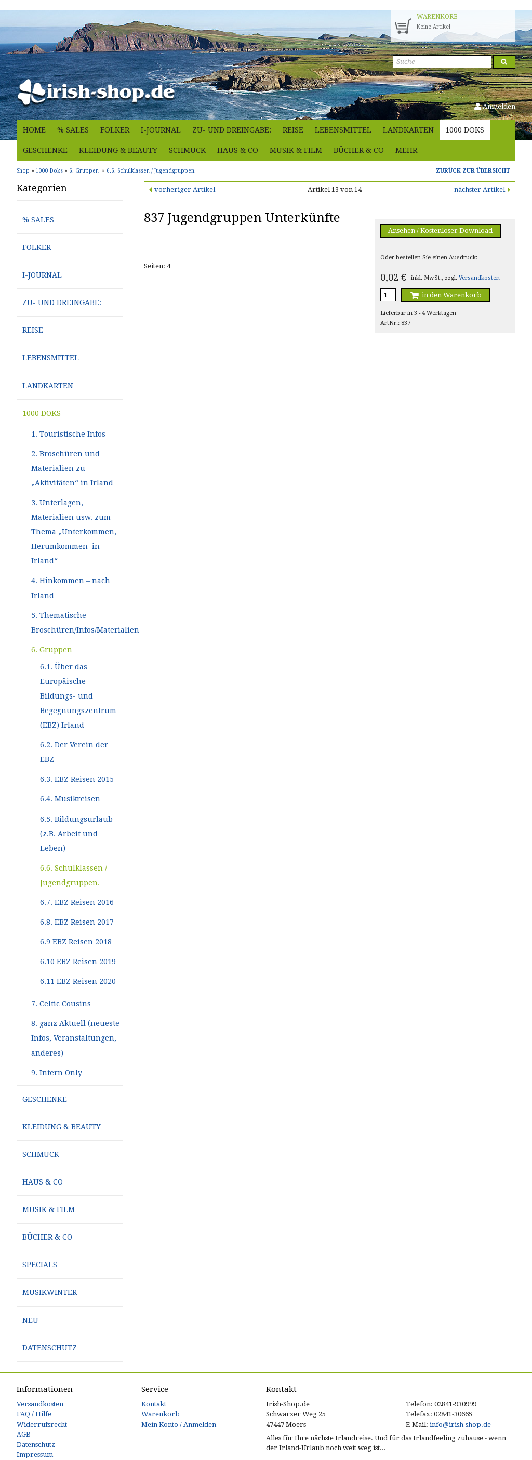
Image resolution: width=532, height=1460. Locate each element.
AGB (24, 1434)
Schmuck (187, 150)
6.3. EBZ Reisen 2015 (77, 779)
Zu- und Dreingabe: (231, 130)
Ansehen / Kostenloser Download (440, 230)
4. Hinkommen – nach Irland (70, 587)
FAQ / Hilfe (34, 1414)
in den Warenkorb (445, 295)
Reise (293, 130)
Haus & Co (237, 150)
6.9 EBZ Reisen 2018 (76, 942)
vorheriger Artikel (184, 189)
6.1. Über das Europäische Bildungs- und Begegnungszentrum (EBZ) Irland (78, 696)
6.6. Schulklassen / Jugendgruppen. (73, 875)
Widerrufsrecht (42, 1424)
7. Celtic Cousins (61, 1003)
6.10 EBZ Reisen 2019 (78, 961)
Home (34, 130)
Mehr (406, 150)
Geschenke (45, 150)
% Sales (73, 130)
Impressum (35, 1454)
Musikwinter (49, 1292)
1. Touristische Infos (68, 434)
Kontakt (153, 1404)
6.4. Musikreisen (70, 799)
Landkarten (408, 130)
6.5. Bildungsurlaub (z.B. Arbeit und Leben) (76, 833)
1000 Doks (464, 130)
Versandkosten (479, 277)
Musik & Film (296, 150)
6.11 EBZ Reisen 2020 (78, 981)
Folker (114, 130)
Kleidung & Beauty (118, 150)
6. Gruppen (51, 650)
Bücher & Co (359, 150)
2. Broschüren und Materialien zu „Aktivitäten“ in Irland (72, 468)
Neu (30, 1320)
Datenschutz (49, 1348)
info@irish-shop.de (460, 1424)
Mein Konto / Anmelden (178, 1424)
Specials (39, 1264)
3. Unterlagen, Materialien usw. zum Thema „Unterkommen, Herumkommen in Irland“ (73, 531)
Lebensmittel (343, 130)
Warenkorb (160, 1414)
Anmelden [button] (494, 106)
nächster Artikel (479, 189)
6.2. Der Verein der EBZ (74, 752)
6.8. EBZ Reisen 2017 (77, 922)
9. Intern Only (56, 1073)
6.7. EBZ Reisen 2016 (77, 902)
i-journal (161, 130)
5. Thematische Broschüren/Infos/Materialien (77, 622)
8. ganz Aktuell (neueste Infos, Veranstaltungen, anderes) (75, 1038)
